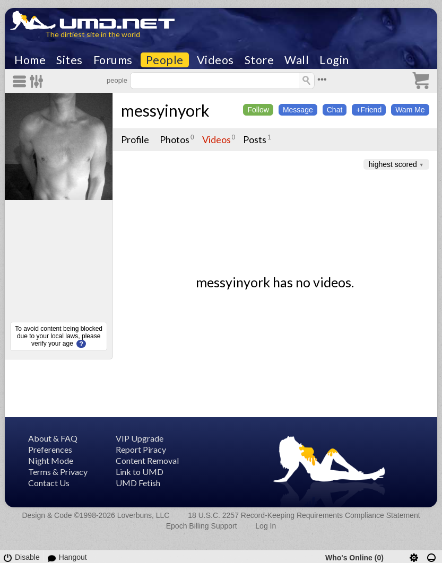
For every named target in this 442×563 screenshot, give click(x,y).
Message (298, 109)
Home (30, 60)
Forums (113, 60)
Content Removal (147, 460)
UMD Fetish (138, 483)
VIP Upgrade (139, 438)
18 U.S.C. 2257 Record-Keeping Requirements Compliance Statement (304, 515)
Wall (296, 60)
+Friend (369, 109)
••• (322, 79)
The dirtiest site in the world (92, 34)
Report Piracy (141, 449)
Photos (174, 139)
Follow (257, 109)
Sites (69, 60)
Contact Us (49, 483)
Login (334, 60)
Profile (135, 139)
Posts (254, 139)
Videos (215, 60)
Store (259, 60)
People (165, 60)
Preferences (50, 449)
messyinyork (165, 110)
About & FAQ (52, 438)
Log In (265, 526)
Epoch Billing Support (201, 526)
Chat (335, 109)
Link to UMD (139, 472)
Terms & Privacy (58, 472)
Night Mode (50, 460)
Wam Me (409, 109)
